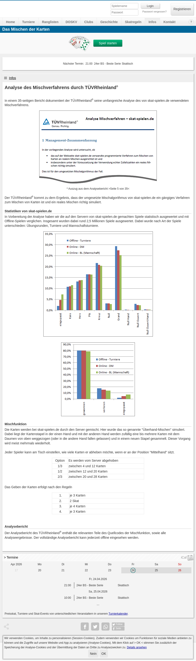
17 (16, 570)
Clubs (88, 22)
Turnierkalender (118, 613)
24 (132, 570)
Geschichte (109, 22)
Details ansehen (137, 647)
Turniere (28, 22)
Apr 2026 (16, 564)
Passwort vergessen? (154, 11)
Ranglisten (50, 22)
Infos (152, 22)
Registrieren (182, 9)
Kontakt (169, 22)
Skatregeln (133, 22)
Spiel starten (108, 43)
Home (10, 22)
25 (156, 570)
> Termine (11, 557)
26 (179, 570)
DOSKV (71, 22)
